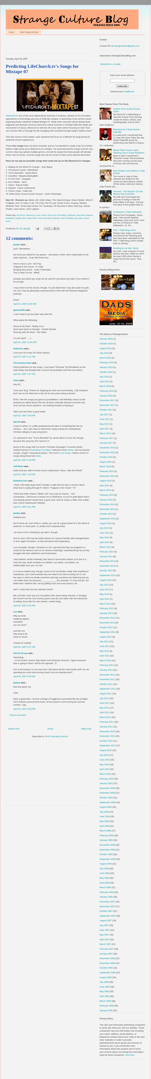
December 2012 (107, 618)
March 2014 (105, 547)
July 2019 (104, 353)
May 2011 (104, 708)
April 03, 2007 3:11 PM (24, 356)
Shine (71, 450)
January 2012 (106, 670)
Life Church (21, 215)
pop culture (79, 218)
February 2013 (107, 608)
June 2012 (105, 646)
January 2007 (106, 953)
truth (49, 215)
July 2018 (104, 376)
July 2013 (104, 584)
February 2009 (107, 835)
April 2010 (104, 769)
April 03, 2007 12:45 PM (24, 342)
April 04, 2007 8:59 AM (24, 676)
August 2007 (106, 920)
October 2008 (106, 854)
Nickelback (71, 215)
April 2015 (104, 485)
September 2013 (107, 575)
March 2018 (105, 386)
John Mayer (62, 215)
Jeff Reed (18, 466)
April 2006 (104, 996)
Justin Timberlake (67, 218)
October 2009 (106, 797)
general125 (19, 310)
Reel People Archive (29, 32)
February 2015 (107, 495)
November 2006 (107, 963)
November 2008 (107, 849)
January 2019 (106, 367)
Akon (24, 218)
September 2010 (107, 745)
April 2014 (104, 542)
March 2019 (105, 358)
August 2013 (106, 580)
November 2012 (107, 622)
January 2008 (106, 897)
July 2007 (104, 925)
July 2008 (104, 868)
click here (129, 1055)
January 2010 (106, 783)
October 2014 (106, 514)
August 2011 (106, 693)
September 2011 (107, 689)
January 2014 (106, 556)
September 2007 (107, 916)
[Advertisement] (44, 45)
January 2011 (106, 726)
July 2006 (104, 982)
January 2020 (106, 339)
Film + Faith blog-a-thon (124, 230)
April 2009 (104, 826)
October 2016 (106, 457)
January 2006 (106, 1010)
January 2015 (106, 499)
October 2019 (106, 343)
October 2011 (106, 684)
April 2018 (104, 381)
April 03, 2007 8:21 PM (24, 507)
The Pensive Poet (22, 363)
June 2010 (105, 759)
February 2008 (107, 892)
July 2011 (104, 698)
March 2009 (105, 830)
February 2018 (107, 391)
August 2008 (106, 864)
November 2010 (107, 736)
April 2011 (104, 712)
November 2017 (107, 405)
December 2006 (107, 958)
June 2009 (105, 816)
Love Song (65, 453)
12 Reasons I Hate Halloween (127, 212)
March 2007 (105, 944)
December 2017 (107, 400)
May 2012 (104, 651)
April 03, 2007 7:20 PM (24, 474)
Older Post (86, 729)
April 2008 (104, 883)
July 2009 (104, 812)
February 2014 (107, 551)
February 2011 (107, 722)
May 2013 (104, 594)
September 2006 (107, 972)
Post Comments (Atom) (56, 736)
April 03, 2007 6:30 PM (24, 460)
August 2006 (106, 977)
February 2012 (107, 665)
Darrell (16, 422)
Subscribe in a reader (110, 64)
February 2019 (107, 362)
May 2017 (104, 424)
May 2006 (104, 991)
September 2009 (107, 802)
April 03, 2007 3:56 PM (24, 415)
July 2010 (104, 755)
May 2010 (104, 764)
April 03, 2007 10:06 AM (24, 304)
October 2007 (106, 911)
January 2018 (106, 395)
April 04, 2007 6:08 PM (24, 709)
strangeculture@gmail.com (126, 46)
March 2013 (105, 604)
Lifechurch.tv (45, 97)
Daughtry (18, 218)
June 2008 (105, 873)
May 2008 (104, 878)
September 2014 (107, 518)
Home (11, 32)
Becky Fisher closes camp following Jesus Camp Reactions (128, 151)
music (38, 215)
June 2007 (105, 930)
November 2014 (107, 509)
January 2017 (106, 443)
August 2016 (106, 462)
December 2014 (107, 504)
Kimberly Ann (20, 480)
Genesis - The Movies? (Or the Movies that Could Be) (128, 192)
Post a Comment (18, 715)
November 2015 (107, 476)
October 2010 (106, 741)
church (44, 215)
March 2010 (105, 774)
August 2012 (106, 637)
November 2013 (107, 566)
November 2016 (107, 452)
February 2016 (107, 471)
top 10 (54, 215)
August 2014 (106, 523)
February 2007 (107, 949)
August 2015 (106, 480)
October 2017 (106, 410)
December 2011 (107, 674)
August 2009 (106, 807)
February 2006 (107, 1005)
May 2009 (104, 821)
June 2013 (105, 589)
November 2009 (107, 793)
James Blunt (81, 215)
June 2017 (105, 419)
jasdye (16, 244)
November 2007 (107, 906)
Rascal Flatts (32, 218)
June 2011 (105, 703)
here (38, 456)
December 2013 (107, 561)
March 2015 (105, 490)
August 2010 (106, 750)
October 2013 (106, 570)
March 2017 (105, 433)
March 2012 (105, 660)
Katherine (18, 348)
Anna (16, 380)
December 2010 (107, 731)
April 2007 (104, 939)
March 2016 (105, 466)
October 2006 (106, 968)
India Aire (56, 218)
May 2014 (104, 537)
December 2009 (107, 788)
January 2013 (106, 613)
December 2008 (107, 845)
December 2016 (107, 447)
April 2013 (104, 599)
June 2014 (105, 533)
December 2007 (107, 901)
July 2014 (104, 528)
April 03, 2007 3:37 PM (24, 374)
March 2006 (105, 1001)
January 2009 (106, 840)
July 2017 (104, 414)
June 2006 (105, 987)
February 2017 (107, 438)
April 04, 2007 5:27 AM (24, 647)
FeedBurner (128, 91)
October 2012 (106, 627)
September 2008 (107, 859)
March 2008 (105, 887)
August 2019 (106, 348)
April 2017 (104, 429)
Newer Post (13, 729)
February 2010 (107, 778)
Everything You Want (40, 450)
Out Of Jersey (20, 653)
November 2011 (107, 679)
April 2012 (104, 655)
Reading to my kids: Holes (125, 248)
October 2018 (106, 372)
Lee (15, 611)
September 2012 (107, 632)
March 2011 (105, 717)
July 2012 (104, 641)
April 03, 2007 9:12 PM (24, 605)
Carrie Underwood (45, 218)
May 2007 (104, 934)
